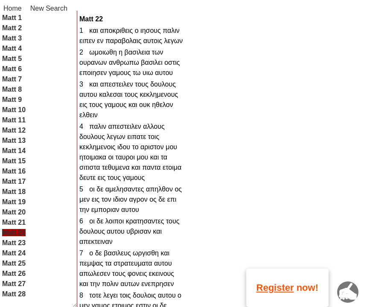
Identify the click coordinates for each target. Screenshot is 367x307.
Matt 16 (14, 171)
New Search (48, 8)
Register (275, 287)
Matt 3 (12, 38)
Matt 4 (12, 48)
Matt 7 (12, 79)
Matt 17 (14, 181)
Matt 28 (14, 294)
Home (12, 8)
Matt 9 (12, 99)
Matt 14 (14, 150)
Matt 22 (14, 232)
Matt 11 (14, 120)
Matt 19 (14, 202)
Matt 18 (14, 191)
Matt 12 (14, 130)
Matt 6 (12, 68)
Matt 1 (12, 17)
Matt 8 (12, 89)
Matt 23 (14, 242)
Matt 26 (14, 273)
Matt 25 (14, 263)
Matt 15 (14, 161)
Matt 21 (14, 222)
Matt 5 (12, 58)
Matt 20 (14, 212)
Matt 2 (12, 28)
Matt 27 (14, 283)
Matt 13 (14, 140)
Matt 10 (14, 109)
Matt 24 (14, 253)
